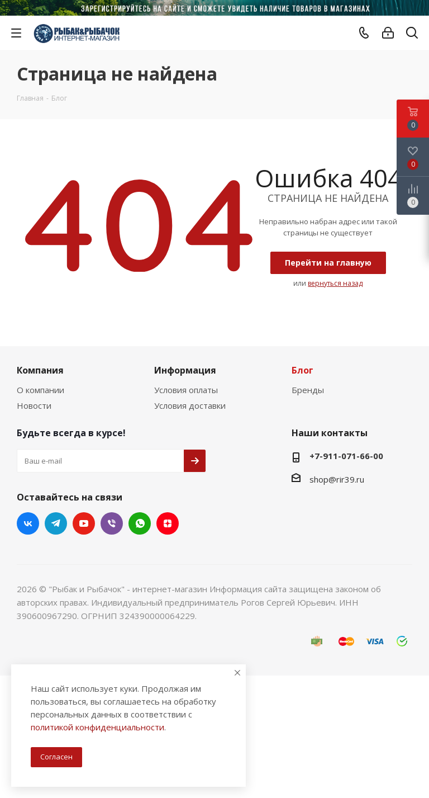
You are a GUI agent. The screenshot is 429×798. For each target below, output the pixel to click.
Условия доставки (190, 405)
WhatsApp (139, 523)
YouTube (84, 523)
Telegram (56, 523)
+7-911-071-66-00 (346, 455)
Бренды (308, 389)
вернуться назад (335, 283)
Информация (185, 370)
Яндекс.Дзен (167, 523)
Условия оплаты (186, 389)
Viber (112, 523)
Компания (40, 370)
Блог (302, 370)
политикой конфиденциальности (97, 727)
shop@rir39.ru (336, 479)
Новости (34, 405)
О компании (40, 389)
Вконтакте (28, 523)
